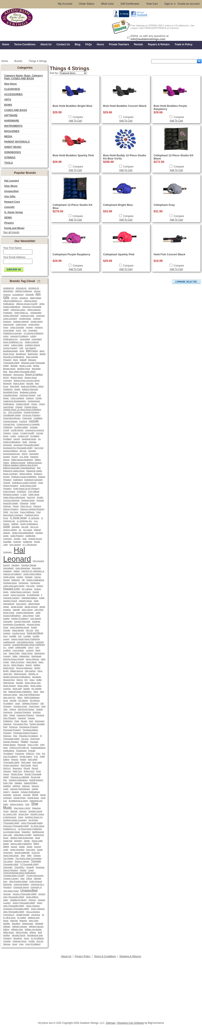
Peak (16, 721)
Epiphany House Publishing (23, 476)
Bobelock (7, 374)
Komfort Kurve (18, 633)
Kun (20, 636)
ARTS (7, 99)
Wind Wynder (22, 932)
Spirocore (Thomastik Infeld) (16, 826)
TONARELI (19, 867)
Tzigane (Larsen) (11, 878)
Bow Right (14, 386)
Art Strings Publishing (33, 333)
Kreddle (12, 636)
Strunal (14, 846)
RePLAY (7, 768)
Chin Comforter (15, 412)
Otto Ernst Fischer (26, 709)
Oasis (17, 703)
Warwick (23, 920)
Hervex (37, 577)
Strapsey (18, 840)
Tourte (31, 870)
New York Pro (9, 697)
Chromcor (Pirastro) (31, 415)
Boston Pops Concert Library (27, 380)
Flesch (16, 506)
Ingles (42, 598)
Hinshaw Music (10, 583)
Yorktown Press (19, 941)
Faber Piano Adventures (14, 497)
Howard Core (12, 201)
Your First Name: (12, 247)
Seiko (5, 804)
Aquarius (39, 327)
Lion (37, 647)
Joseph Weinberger (25, 612)
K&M (37, 615)
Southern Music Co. (34, 817)
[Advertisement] (101, 988)
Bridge (17, 389)
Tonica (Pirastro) (10, 870)
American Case (27, 315)
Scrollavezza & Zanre (18, 800)
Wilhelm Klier (17, 929)
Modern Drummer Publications (17, 677)
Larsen (6, 639)
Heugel (6, 580)
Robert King (29, 771)
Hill (23, 580)
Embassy (38, 474)
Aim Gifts (9, 196)
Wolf (40, 932)
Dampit (16, 439)
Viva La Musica (33, 911)
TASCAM (35, 852)
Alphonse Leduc (18, 309)
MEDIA (8, 136)
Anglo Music (21, 324)
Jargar (6, 606)
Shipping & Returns (130, 956)
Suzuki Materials (22, 852)
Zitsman (7, 944)
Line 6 (30, 647)
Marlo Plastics (17, 665)
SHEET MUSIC (12, 147)
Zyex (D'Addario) (33, 944)
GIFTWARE (10, 115)
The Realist (8, 858)
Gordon (17, 538)
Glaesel (37, 530)
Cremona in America (34, 430)
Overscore (7, 712)
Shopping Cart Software (130, 1022)
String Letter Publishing (21, 843)
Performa (13, 727)
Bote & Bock (18, 383)
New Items (10, 83)
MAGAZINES (11, 131)
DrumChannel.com (11, 453)
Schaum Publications (30, 792)
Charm (34, 404)
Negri (35, 691)
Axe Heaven (30, 348)
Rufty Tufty (8, 783)
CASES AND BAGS (15, 110)
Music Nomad (9, 685)
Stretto (27, 840)
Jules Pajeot (28, 615)
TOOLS (8, 162)
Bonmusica (18, 374)
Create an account (188, 3)
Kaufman (36, 621)
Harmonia (36, 568)
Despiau (32, 442)
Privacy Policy (82, 956)
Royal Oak (35, 777)
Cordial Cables (21, 427)
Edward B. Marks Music (14, 471)
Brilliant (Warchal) (30, 389)
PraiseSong (21, 750)
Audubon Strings (32, 345)
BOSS (6, 377)
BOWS (8, 104)
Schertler (7, 795)
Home (4, 61)
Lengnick (40, 642)
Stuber (22, 846)
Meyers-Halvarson (24, 668)
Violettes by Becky (18, 900)
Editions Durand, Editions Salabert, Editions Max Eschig (22, 463)
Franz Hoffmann (27, 512)
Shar (27, 804)
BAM (22, 351)
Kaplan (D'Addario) (20, 618)
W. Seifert (21, 917)
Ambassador (36, 312)
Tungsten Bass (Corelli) (13, 875)
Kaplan (6, 618)
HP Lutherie (27, 589)
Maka (15, 656)
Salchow (16, 786)
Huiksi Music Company (20, 592)
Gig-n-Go (34, 527)
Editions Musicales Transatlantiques (19, 468)
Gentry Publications (29, 524)
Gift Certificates (130, 3)
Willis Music (8, 932)
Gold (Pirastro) (17, 535)
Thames (37, 855)
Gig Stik (24, 527)
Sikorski (13, 811)
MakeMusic (24, 656)
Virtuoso (32, 900)
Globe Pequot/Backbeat (23, 532)
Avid (21, 348)
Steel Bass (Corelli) (22, 835)
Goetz (6, 535)
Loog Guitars (18, 650)
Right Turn (17, 771)
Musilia (26, 688)
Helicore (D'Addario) (12, 574)
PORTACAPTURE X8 (19, 747)
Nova (5, 700)
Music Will (16, 688)
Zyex (21, 944)
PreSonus (19, 753)
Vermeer (7, 894)
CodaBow (37, 418)
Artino (5, 336)
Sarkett (35, 789)
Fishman (7, 506)
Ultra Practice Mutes (18, 881)
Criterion (7, 433)
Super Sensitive (17, 849)
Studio (29, 846)
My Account (65, 3)
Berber (36, 365)
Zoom (14, 944)
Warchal (14, 920)
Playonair (21, 744)
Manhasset (36, 656)
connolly (9, 207)
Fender (40, 497)
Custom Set (23, 436)
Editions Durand (18, 462)
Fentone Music (28, 500)
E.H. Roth (24, 456)
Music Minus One (33, 682)
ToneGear (40, 867)
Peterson (7, 736)
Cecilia (39, 398)
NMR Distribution (32, 697)
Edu (39, 468)
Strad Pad (7, 840)
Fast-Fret (31, 497)
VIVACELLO (8, 914)
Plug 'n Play (33, 744)
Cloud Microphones (12, 418)
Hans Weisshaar (22, 568)
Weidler (6, 923)
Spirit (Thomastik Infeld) (32, 823)
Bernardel (36, 368)
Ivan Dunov (21, 603)
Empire (6, 476)
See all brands (11, 232)
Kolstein (7, 633)
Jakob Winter (34, 603)
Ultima (29, 878)
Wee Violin (34, 920)
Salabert (7, 786)
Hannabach (8, 568)
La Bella (27, 636)
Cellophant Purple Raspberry (71, 254)
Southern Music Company (15, 820)
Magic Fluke (14, 653)
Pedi (31, 721)
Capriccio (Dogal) (27, 395)
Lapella (36, 636)
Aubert (6, 345)
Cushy (13, 436)
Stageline (26, 832)
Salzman (26, 786)
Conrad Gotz (9, 424)
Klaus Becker (18, 630)
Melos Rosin (8, 668)
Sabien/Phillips (30, 783)
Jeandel (16, 609)
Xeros (26, 938)
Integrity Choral (10, 601)
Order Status (86, 3)
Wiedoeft (39, 923)
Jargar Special (31, 606)
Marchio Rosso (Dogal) (13, 659)
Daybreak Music (29, 439)
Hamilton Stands (28, 565)
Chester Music (30, 407)
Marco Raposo (32, 659)
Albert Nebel (35, 298)
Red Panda (26, 765)
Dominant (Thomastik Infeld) (26, 445)
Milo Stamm (30, 671)
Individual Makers (29, 598)
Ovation (39, 709)
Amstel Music (25, 318)
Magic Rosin (27, 653)
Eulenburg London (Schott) (24, 482)
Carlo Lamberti (17, 398)
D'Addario (34, 436)
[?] (38, 281)
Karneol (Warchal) (22, 621)
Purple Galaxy (26, 756)
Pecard (24, 721)
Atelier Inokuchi (32, 342)
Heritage (29, 577)
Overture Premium (22, 712)
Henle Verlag (9, 577)
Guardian (7, 541)
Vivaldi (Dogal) (22, 914)
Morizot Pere (9, 680)
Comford (23, 421)
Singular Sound (35, 811)
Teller (29, 855)
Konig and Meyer (14, 228)
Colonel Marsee (10, 421)
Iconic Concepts (18, 595)
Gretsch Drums (35, 538)
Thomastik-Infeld (10, 864)
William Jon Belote (33, 929)
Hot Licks (30, 586)
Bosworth (7, 383)
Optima (12, 709)
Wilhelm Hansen (19, 926)
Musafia (19, 682)
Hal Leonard (11, 180)
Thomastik (36, 861)
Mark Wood (31, 662)
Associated (25, 339)
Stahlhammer (38, 832)
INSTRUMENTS (13, 125)
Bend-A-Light (25, 365)
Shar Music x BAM (22, 808)
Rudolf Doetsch (36, 780)
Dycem (15, 456)
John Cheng (26, 609)
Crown (16, 433)
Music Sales (23, 685)
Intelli (36, 601)
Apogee (29, 327)
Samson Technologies (20, 789)
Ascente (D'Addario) (19, 336)
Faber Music (33, 494)
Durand (6, 456)
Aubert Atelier (17, 345)
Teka (23, 855)
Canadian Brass (10, 395)
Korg (5, 636)
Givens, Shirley (10, 530)
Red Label (26, 762)
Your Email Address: (14, 257)
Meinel (29, 665)
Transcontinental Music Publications (19, 872)
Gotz (24, 538)
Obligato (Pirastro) (30, 703)
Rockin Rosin (17, 774)
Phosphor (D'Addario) (28, 736)
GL (20, 530)
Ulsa (22, 878)
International (8, 603)
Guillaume (27, 541)
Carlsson (30, 398)
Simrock (23, 811)
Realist (23, 759)
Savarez (15, 792)
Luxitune (30, 650)
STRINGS (9, 157)
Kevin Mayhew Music (19, 627)
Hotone (39, 586)
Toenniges (7, 867)
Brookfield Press (10, 392)
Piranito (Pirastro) (11, 741)
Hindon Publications (35, 580)
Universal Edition (21, 884)
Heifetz (16, 571)
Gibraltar (16, 527)
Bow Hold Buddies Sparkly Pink (73, 155)
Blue (5, 371)
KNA (37, 630)
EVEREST (22, 491)
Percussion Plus (20, 724)
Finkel (33, 503)
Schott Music (33, 797)
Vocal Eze (35, 914)
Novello (13, 700)
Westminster (27, 923)
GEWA (8, 217)
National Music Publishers (20, 691)
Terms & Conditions (105, 956)
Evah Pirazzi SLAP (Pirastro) (26, 488)
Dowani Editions (10, 451)
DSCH (25, 453)
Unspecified (11, 191)
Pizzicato (34, 741)
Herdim (20, 577)
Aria (24, 330)
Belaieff (23, 360)
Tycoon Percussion (35, 875)
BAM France (32, 351)
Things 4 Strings (22, 861)
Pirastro (9, 222)
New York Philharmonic (29, 694)
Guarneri (17, 541)
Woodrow (17, 938)
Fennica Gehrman (11, 500)
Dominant (7, 445)
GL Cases (27, 530)
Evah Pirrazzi (9, 491)
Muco (32, 680)
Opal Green (34, 706)
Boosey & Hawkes (34, 374)
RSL (5, 780)
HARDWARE (11, 120)
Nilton (19, 697)
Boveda (29, 383)
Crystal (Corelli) (27, 433)
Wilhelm (7, 926)
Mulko (39, 680)
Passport (22, 718)
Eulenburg (18, 479)
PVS (36, 756)
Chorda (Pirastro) (32, 412)
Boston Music (17, 377)
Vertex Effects (32, 897)
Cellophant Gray (164, 204)
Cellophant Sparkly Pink (118, 254)
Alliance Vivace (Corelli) (26, 304)
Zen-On (39, 941)
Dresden (32, 451)
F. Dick (23, 494)
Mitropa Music (20, 674)
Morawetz (36, 677)
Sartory (6, 792)
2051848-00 (21, 288)
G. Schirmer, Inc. (24, 521)
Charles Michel (22, 404)
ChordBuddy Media (12, 415)
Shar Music (11, 186)
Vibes (5, 900)
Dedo (24, 442)
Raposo (14, 759)
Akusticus (23, 298)
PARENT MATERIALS (17, 141)
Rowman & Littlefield (20, 777)
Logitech (7, 650)
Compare (78, 117)
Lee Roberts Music (25, 642)
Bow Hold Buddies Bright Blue (72, 105)
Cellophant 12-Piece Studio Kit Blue (72, 206)
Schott (35, 795)
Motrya (19, 680)
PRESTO (30, 753)
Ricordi (27, 768)
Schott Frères (19, 797)
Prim (38, 753)
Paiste (12, 715)
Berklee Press (23, 368)
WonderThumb (18, 935)
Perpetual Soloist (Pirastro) (25, 733)
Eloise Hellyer (26, 474)
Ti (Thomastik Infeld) (29, 864)
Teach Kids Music (11, 855)
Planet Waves (9, 744)
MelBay (36, 665)
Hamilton (15, 565)
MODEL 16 (33, 674)
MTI (26, 680)
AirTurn (14, 298)
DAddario (7, 439)
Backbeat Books (10, 351)
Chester (19, 407)
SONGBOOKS (12, 152)
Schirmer (17, 795)
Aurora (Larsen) (10, 348)
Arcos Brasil (8, 330)
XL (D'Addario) (37, 938)
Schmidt (26, 795)
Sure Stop (30, 849)
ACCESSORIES (13, 94)
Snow (20, 817)
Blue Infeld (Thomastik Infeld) (22, 371)
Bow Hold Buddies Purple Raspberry (170, 107)
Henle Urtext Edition (32, 574)
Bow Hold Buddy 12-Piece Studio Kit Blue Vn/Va (124, 157)
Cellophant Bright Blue (118, 204)
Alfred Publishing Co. (12, 301)
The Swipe (8, 861)
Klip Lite (29, 630)
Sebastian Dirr (36, 800)
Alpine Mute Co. (21, 312)
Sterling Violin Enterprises (21, 838)
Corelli (6, 430)
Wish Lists (107, 3)
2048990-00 (8, 288)
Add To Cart (75, 120)
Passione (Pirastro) (25, 715)
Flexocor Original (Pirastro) (32, 509)
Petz (15, 736)
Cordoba (33, 427)
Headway (7, 571)
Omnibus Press (20, 706)
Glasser (6, 532)
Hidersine (15, 580)
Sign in (169, 3)
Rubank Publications (18, 780)
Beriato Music (9, 368)
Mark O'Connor (18, 662)
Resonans (17, 768)
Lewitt (10, 647)
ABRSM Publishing (23, 291)
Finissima (24, 503)
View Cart (152, 3)
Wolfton (6, 935)
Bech (15, 360)
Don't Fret (38, 448)
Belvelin (14, 365)
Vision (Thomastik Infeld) (24, 903)
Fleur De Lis (26, 506)
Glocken (39, 532)
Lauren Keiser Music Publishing (25, 639)
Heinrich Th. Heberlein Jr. (32, 571)
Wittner (33, 932)
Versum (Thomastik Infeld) (24, 894)
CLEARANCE (12, 89)
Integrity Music (25, 601)
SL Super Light (10, 814)
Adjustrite (29, 294)
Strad (37, 838)
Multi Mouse (8, 682)
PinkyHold (35, 739)
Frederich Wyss (32, 515)
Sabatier (18, 783)
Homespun (24, 583)
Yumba (31, 941)
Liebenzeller (20, 647)
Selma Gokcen (16, 804)
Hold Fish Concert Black (169, 254)
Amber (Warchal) (11, 315)
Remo (35, 765)
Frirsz (5, 518)
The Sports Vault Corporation (28, 858)
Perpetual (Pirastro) (12, 730)
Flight (5, 512)
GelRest (15, 524)
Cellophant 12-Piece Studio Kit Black (173, 157)
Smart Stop (23, 814)
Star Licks (7, 835)
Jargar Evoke (17, 606)
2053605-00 (33, 288)
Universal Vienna (21, 887)
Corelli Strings (17, 430)
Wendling (16, 923)
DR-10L (23, 451)
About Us (66, 956)
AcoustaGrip (18, 294)
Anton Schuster (17, 327)
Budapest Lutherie (28, 392)
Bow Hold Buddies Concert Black (124, 105)
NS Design (23, 700)
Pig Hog (25, 739)
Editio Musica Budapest (22, 459)
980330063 (8, 291)
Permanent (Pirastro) (28, 727)
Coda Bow (27, 418)
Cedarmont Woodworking (14, 401)
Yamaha (7, 941)
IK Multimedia (33, 595)
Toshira (23, 870)
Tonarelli (30, 867)
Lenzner (7, 644)
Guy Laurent (15, 544)
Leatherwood (9, 642)
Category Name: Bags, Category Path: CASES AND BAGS (23, 77)
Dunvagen (34, 453)
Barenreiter (33, 354)
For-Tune (14, 512)
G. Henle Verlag (13, 212)
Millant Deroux (16, 671)
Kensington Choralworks (14, 624)
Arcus (18, 330)
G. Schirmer (33, 518)
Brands (18, 61)
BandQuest (21, 354)
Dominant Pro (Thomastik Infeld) (18, 448)
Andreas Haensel (21, 321)
